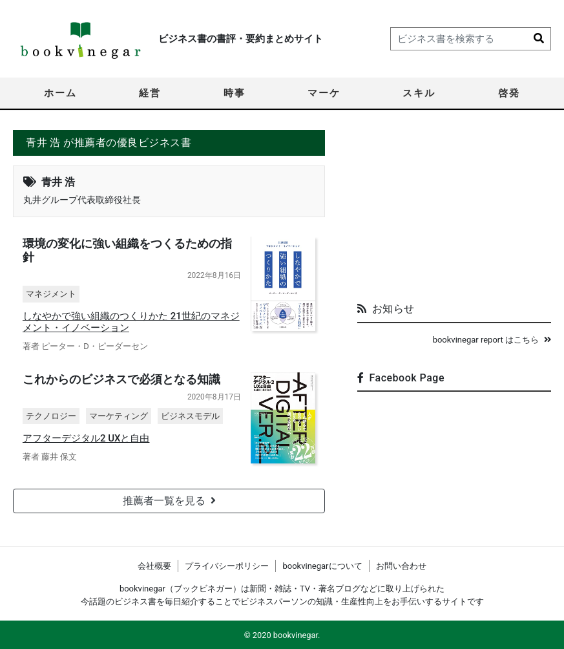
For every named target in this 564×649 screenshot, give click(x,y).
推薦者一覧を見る (169, 501)
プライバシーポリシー (227, 566)
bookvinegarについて (322, 566)
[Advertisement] (454, 211)
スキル (418, 93)
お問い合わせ (401, 566)
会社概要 (154, 566)
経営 (150, 93)
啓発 (509, 93)
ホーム (60, 93)
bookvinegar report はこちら (492, 340)
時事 (234, 93)
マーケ (324, 93)
